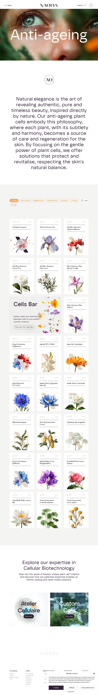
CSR (11, 679)
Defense (28, 677)
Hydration (29, 679)
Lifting (13, 206)
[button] (94, 673)
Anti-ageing (29, 673)
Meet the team (14, 677)
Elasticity (64, 202)
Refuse (71, 688)
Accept (56, 688)
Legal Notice (71, 691)
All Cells (14, 202)
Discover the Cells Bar (24, 329)
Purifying (28, 681)
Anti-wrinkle (25, 202)
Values (12, 675)
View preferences (87, 688)
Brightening (29, 675)
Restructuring (52, 202)
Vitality (28, 684)
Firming (74, 202)
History (12, 673)
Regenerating (38, 202)
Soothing (28, 682)
